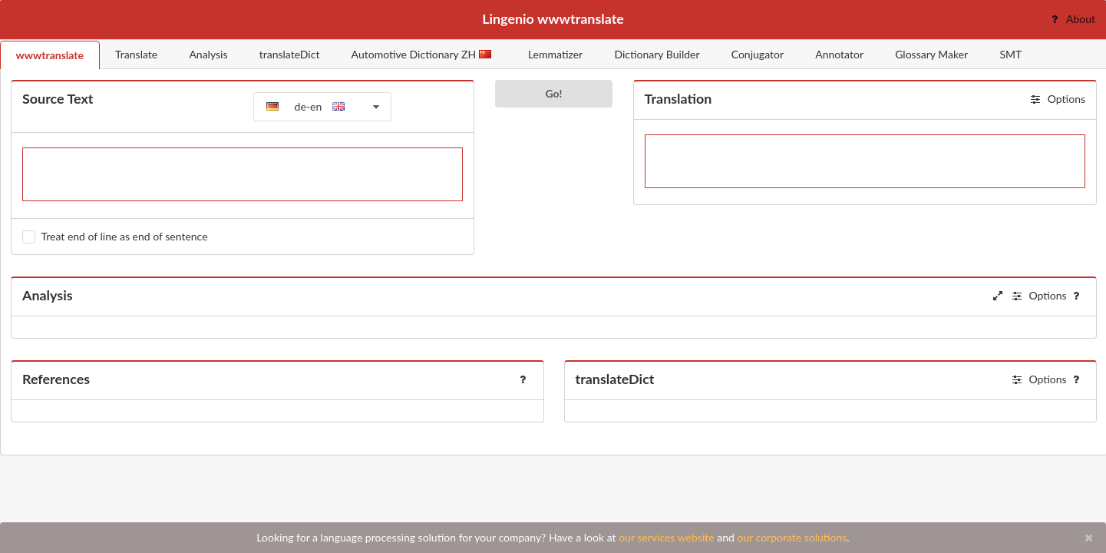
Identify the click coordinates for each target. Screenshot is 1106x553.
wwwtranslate (50, 54)
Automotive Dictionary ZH (421, 54)
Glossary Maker (931, 54)
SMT (1010, 54)
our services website (667, 537)
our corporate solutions (792, 537)
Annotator (839, 54)
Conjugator (757, 54)
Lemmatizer (555, 54)
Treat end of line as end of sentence (124, 236)
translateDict (289, 54)
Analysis (208, 54)
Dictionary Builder (656, 54)
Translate (136, 54)
